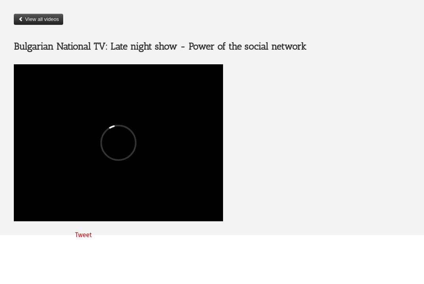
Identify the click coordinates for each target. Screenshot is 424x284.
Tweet (83, 235)
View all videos (38, 19)
